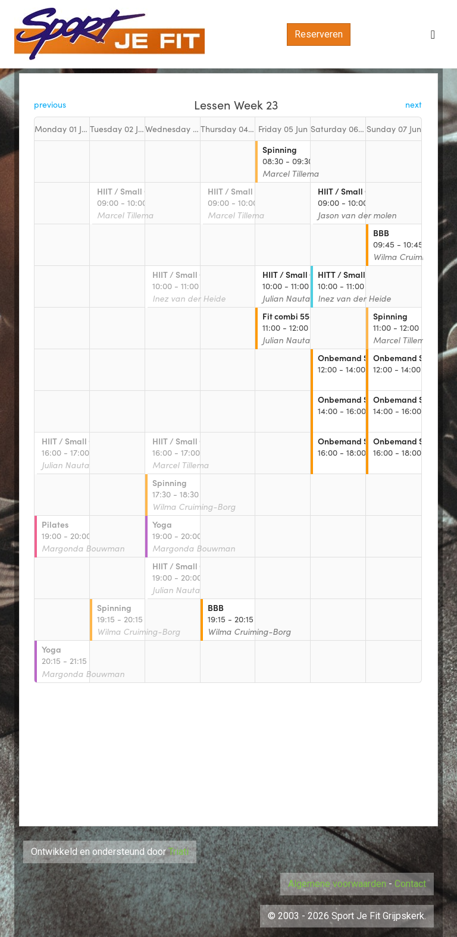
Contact (410, 883)
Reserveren (319, 34)
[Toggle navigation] (433, 34)
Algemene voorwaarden (337, 883)
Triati (178, 851)
